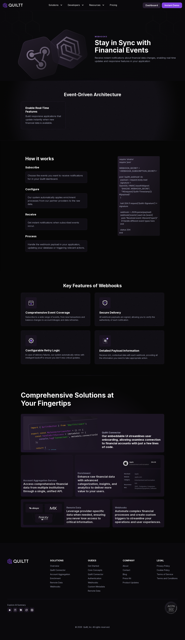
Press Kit (127, 578)
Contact (126, 570)
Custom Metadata (96, 586)
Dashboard (152, 5)
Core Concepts (95, 570)
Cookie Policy (163, 570)
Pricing (113, 5)
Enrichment (55, 578)
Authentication (94, 578)
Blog (125, 574)
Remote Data (56, 582)
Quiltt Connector (57, 570)
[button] (55, 5)
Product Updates (131, 582)
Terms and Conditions (167, 578)
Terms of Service (165, 574)
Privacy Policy (163, 566)
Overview (54, 566)
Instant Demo (172, 5)
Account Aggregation (60, 574)
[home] (13, 5)
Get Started (93, 566)
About (125, 566)
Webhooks (55, 586)
